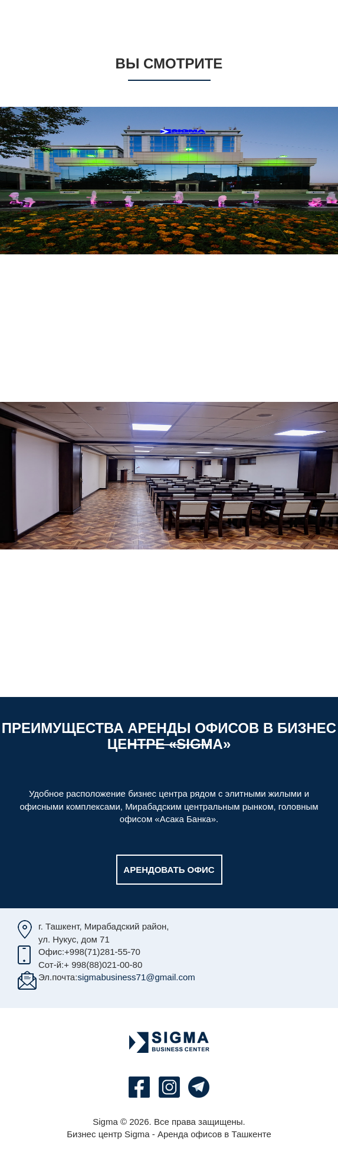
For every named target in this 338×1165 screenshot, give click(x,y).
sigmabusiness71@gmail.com (136, 977)
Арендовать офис (168, 870)
